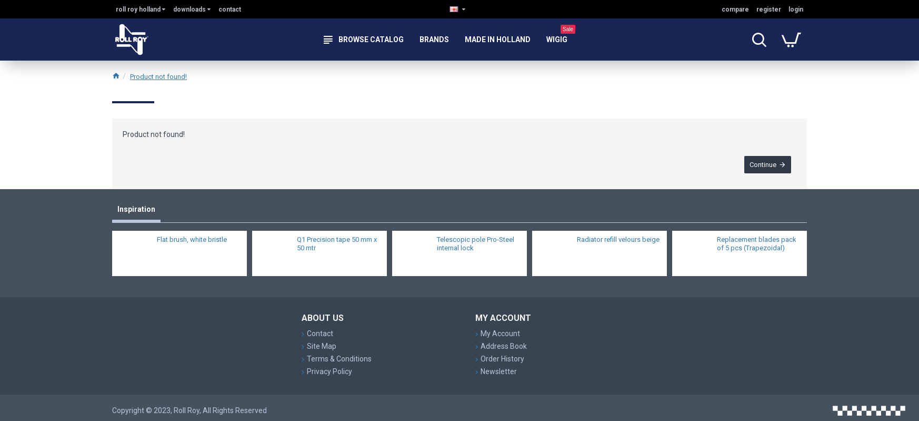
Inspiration (136, 209)
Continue (763, 165)
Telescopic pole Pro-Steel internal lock (475, 244)
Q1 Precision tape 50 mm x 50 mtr (337, 244)
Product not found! (158, 77)
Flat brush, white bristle (192, 239)
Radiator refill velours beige (618, 239)
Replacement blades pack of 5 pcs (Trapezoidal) (756, 244)
